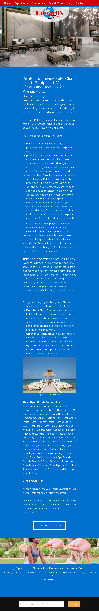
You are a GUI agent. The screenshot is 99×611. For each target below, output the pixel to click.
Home (7, 3)
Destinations (38, 3)
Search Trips (56, 3)
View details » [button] (49, 579)
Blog (69, 3)
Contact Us (81, 3)
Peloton (27, 278)
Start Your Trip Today (49, 525)
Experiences (21, 3)
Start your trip (74, 604)
